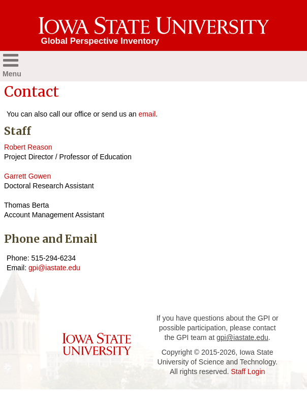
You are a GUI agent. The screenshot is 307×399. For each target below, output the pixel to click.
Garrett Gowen (27, 176)
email (147, 114)
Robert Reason (28, 147)
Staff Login (248, 371)
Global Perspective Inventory (100, 41)
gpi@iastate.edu (54, 268)
